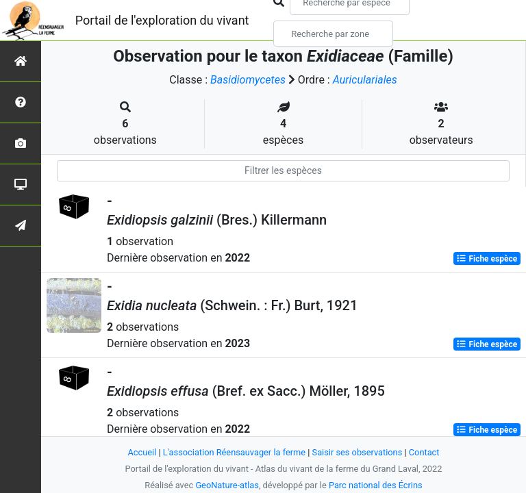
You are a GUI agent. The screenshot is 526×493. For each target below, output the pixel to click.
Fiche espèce (486, 259)
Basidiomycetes (248, 79)
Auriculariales (365, 79)
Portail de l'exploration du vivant (162, 20)
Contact (424, 452)
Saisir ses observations (357, 452)
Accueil (142, 452)
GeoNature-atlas (227, 485)
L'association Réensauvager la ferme (234, 452)
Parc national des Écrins (376, 485)
